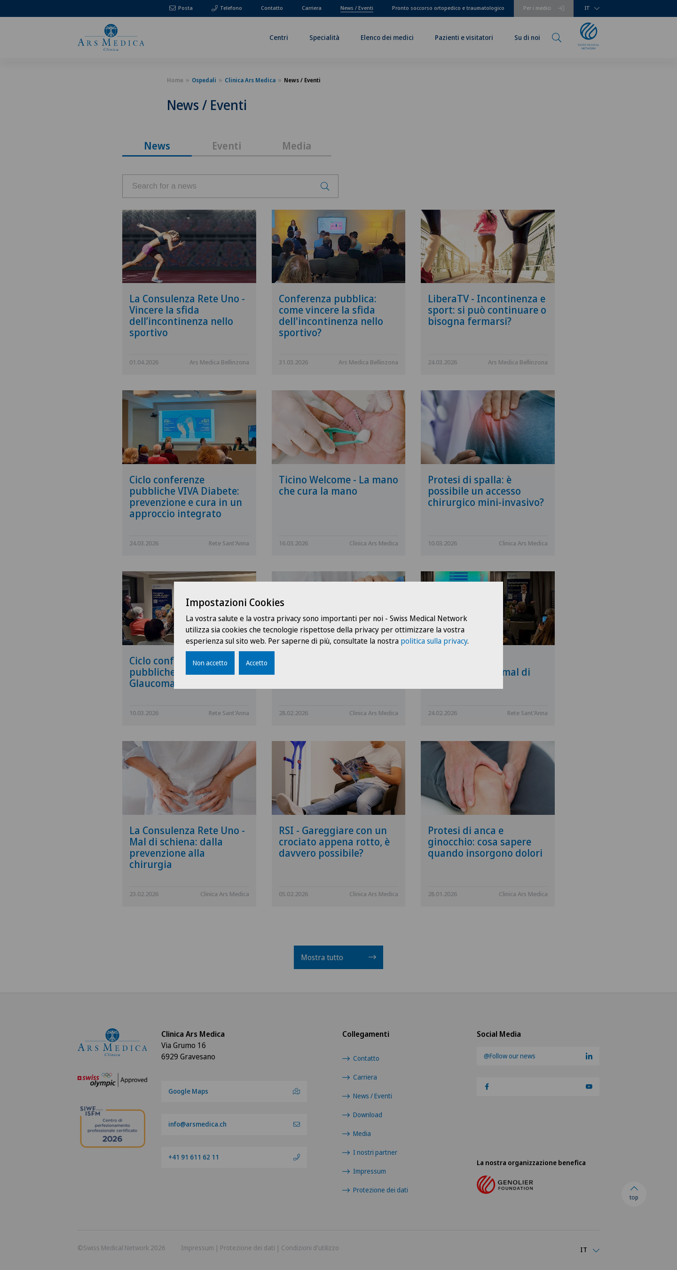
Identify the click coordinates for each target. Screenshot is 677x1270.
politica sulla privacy (434, 641)
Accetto (257, 662)
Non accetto (210, 662)
